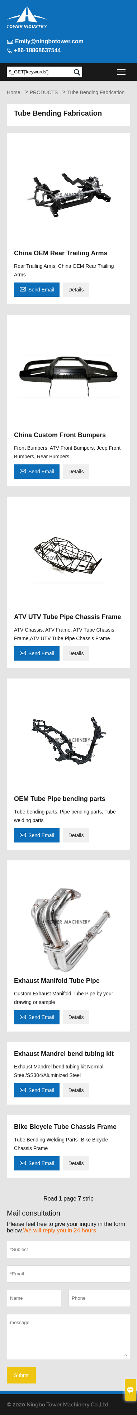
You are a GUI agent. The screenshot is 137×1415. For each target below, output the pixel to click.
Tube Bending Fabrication (95, 92)
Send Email (36, 289)
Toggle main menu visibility (122, 70)
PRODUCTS (44, 92)
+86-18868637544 (37, 50)
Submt (21, 1375)
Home (13, 92)
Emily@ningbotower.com (49, 41)
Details (76, 290)
